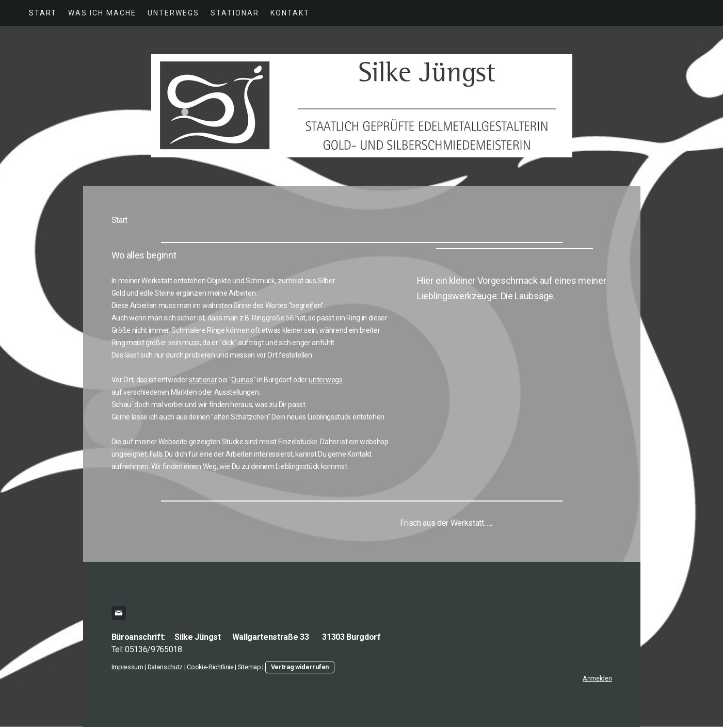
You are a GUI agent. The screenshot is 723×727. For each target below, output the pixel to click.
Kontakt (290, 13)
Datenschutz (165, 667)
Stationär (235, 13)
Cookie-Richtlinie (210, 667)
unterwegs (325, 380)
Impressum (127, 667)
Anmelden (597, 678)
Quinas (242, 380)
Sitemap (249, 667)
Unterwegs (173, 13)
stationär (203, 380)
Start (43, 13)
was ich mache (102, 13)
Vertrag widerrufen (300, 667)
